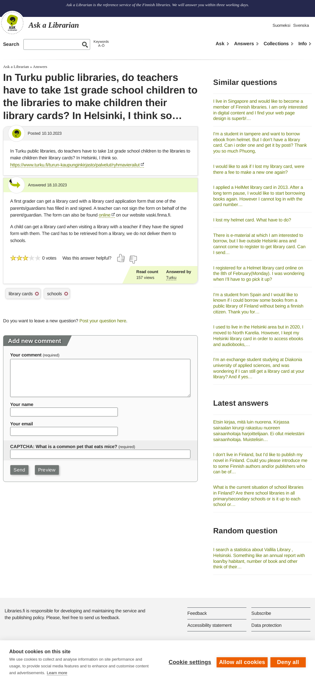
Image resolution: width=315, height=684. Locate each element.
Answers (244, 43)
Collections (276, 43)
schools (54, 293)
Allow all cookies (242, 662)
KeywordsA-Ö (101, 43)
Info (302, 43)
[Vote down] (133, 260)
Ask (220, 43)
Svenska (301, 25)
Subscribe (261, 613)
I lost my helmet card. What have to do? (252, 219)
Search (11, 44)
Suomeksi (281, 25)
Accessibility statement (209, 625)
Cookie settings (189, 662)
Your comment (26, 354)
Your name (21, 404)
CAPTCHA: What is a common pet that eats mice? (63, 446)
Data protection (266, 625)
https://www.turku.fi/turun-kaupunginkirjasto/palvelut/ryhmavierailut (75, 164)
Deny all (288, 662)
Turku (171, 277)
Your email (21, 423)
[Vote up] (121, 258)
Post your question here (102, 320)
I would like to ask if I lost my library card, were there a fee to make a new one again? (258, 169)
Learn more (57, 672)
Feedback (197, 613)
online (104, 214)
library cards (21, 293)
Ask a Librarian (16, 66)
